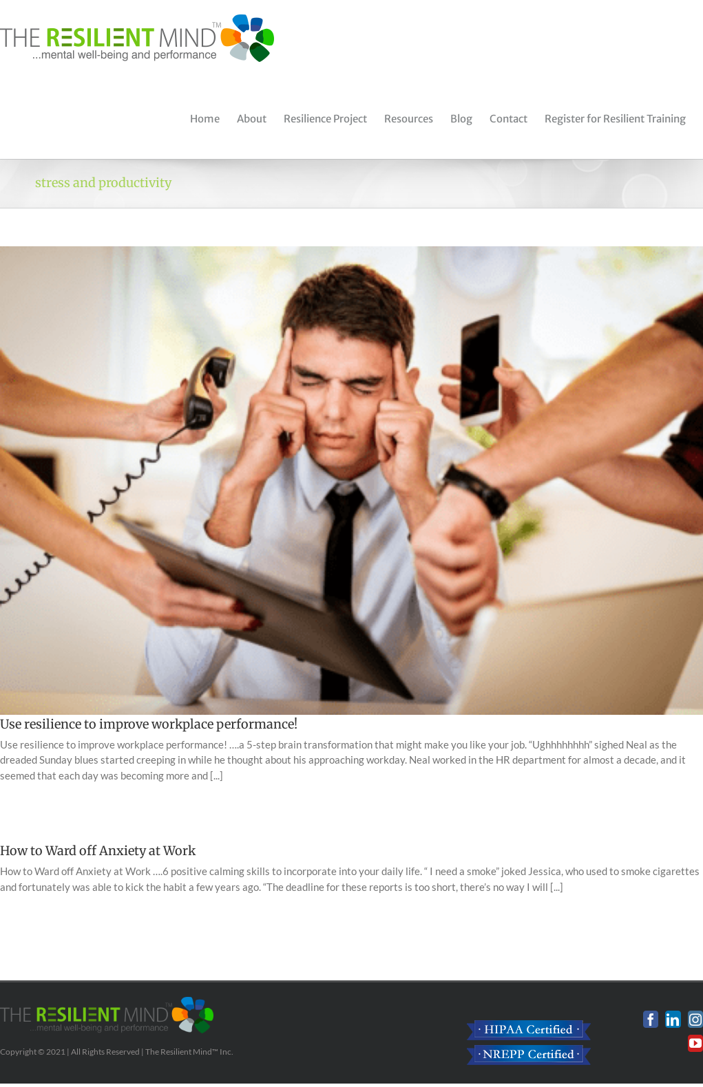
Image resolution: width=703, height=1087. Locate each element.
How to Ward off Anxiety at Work (98, 851)
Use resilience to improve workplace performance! (148, 724)
